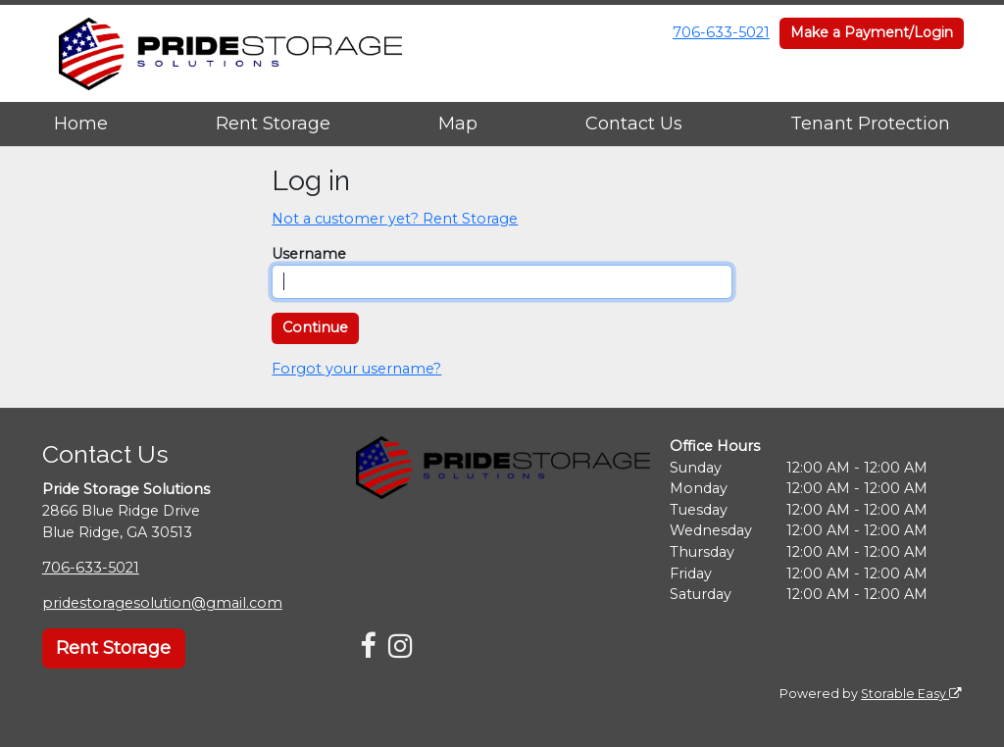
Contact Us (633, 123)
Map (457, 123)
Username (309, 254)
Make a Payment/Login (871, 32)
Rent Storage (273, 123)
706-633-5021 (721, 32)
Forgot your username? (356, 368)
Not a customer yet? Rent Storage (395, 218)
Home (81, 123)
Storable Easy (911, 693)
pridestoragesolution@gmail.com (162, 603)
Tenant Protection (870, 123)
